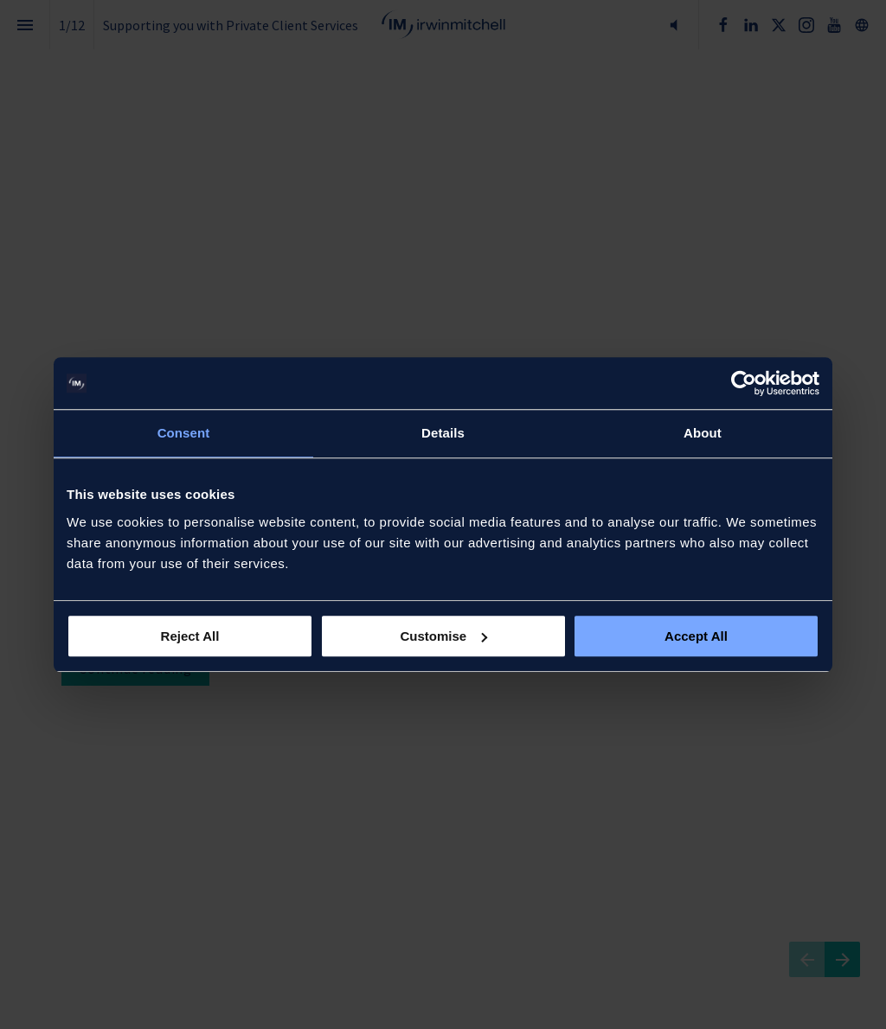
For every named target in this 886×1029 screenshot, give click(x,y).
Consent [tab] (183, 432)
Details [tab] (443, 432)
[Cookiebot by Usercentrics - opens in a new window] (743, 383)
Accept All (696, 636)
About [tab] (703, 432)
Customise (443, 636)
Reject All (190, 636)
